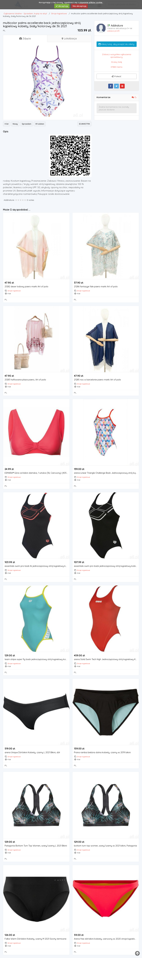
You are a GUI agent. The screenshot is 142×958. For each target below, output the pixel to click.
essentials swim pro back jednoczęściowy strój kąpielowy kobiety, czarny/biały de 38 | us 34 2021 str (106, 566)
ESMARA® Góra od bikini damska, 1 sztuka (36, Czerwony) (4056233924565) (37, 473)
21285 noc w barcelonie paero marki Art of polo (97, 379)
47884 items (116, 67)
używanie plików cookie (91, 2)
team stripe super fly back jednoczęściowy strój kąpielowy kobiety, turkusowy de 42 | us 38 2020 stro (37, 659)
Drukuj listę (116, 62)
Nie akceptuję (79, 6)
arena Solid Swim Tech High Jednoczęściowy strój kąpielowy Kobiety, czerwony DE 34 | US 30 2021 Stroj (106, 659)
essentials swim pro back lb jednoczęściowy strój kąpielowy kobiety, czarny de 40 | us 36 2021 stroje (37, 566)
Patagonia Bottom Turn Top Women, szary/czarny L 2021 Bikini (36, 846)
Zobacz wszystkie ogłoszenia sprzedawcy (116, 55)
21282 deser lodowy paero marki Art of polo (26, 286)
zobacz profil (113, 31)
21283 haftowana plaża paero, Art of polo (25, 379)
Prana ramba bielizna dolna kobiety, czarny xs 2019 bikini (102, 752)
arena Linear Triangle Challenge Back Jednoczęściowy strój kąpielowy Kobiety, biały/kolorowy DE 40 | (106, 473)
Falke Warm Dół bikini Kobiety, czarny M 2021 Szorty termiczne (35, 939)
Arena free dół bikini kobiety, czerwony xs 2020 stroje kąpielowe (106, 939)
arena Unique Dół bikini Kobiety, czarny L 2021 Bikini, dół (32, 752)
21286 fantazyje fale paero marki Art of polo (96, 286)
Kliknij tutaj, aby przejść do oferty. (117, 44)
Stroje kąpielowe (14, 291)
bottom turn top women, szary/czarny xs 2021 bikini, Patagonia (105, 846)
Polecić (116, 76)
